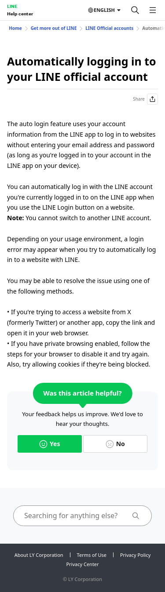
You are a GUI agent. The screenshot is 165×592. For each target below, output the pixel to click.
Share (145, 99)
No (115, 443)
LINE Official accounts (109, 28)
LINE (12, 6)
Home (15, 28)
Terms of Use (91, 555)
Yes (49, 443)
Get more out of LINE (54, 28)
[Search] (135, 10)
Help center (20, 14)
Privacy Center (82, 564)
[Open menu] (152, 10)
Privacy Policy (135, 555)
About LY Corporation (39, 555)
